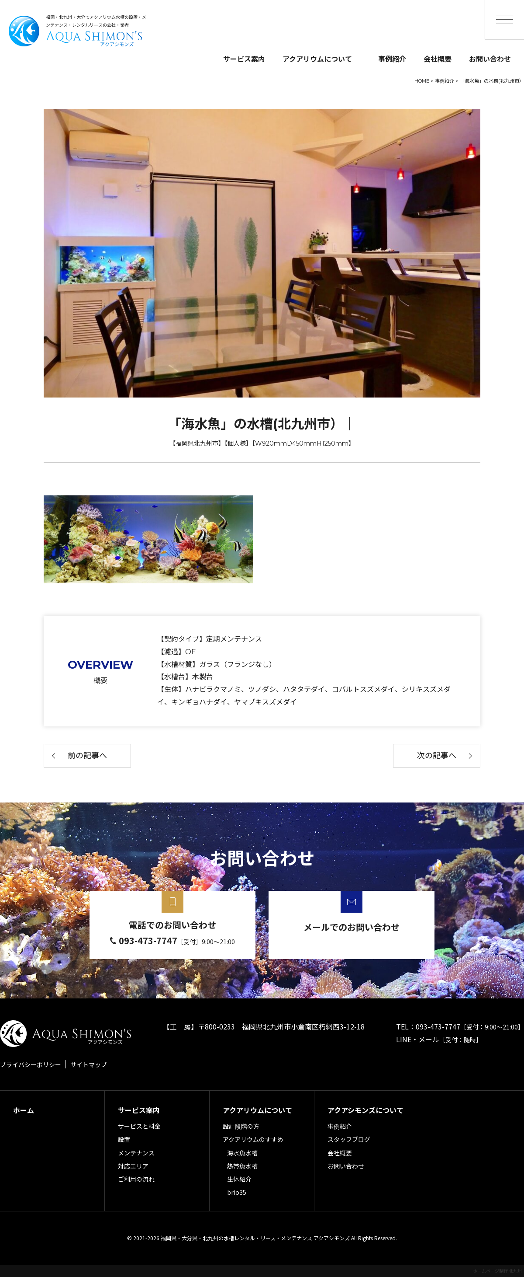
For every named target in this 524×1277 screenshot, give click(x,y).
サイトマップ (88, 1064)
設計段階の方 (241, 1126)
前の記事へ (87, 756)
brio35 (236, 1192)
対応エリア (133, 1166)
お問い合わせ (490, 58)
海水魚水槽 (242, 1152)
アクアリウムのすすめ (253, 1139)
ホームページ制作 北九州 (497, 1270)
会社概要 (438, 58)
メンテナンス (136, 1152)
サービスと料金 (139, 1126)
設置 (124, 1139)
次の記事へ (436, 756)
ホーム (23, 1110)
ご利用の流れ (136, 1179)
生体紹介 (239, 1179)
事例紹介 (392, 58)
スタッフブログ (349, 1139)
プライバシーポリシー (30, 1064)
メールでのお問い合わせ (351, 927)
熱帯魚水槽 (242, 1166)
